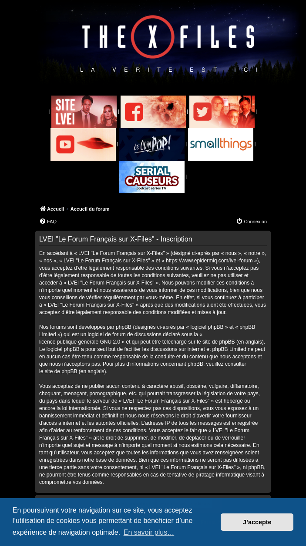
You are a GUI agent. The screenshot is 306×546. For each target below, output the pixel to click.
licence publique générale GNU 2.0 (79, 342)
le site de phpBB (216, 342)
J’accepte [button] (257, 522)
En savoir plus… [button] (149, 532)
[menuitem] (48, 221)
